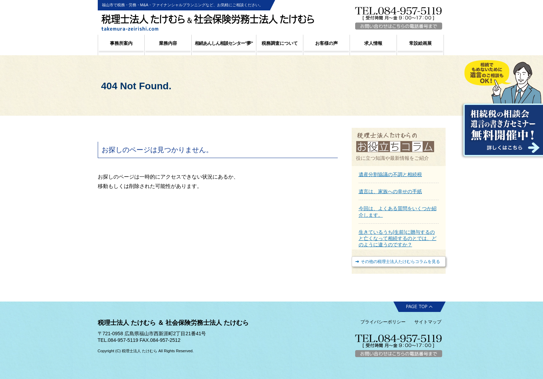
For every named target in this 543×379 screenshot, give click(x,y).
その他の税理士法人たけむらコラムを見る (400, 261)
